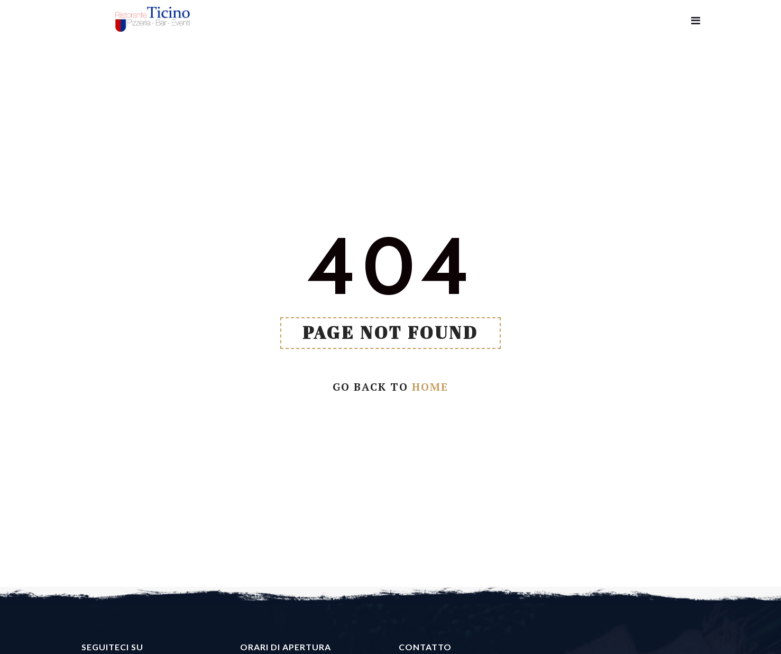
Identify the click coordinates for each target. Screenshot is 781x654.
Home (430, 387)
